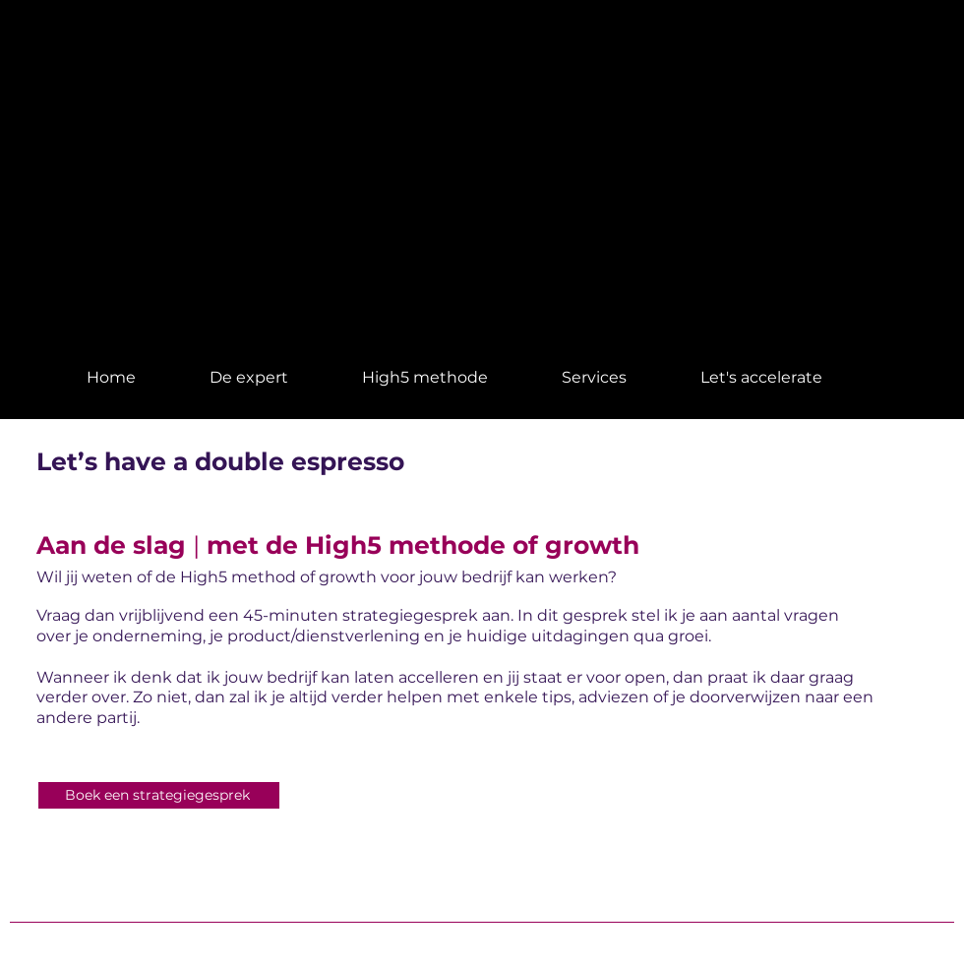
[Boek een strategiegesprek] (158, 795)
